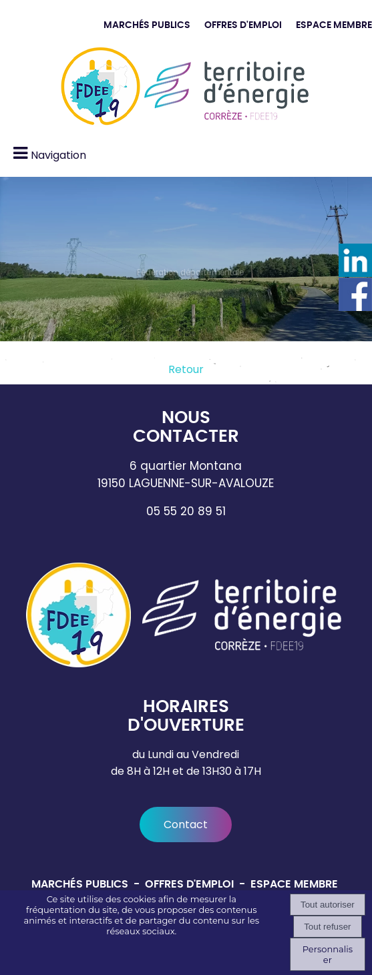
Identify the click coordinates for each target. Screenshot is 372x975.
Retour (186, 369)
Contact (186, 824)
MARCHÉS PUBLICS (147, 25)
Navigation (58, 155)
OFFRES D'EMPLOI (243, 25)
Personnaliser (328, 954)
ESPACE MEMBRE (334, 25)
